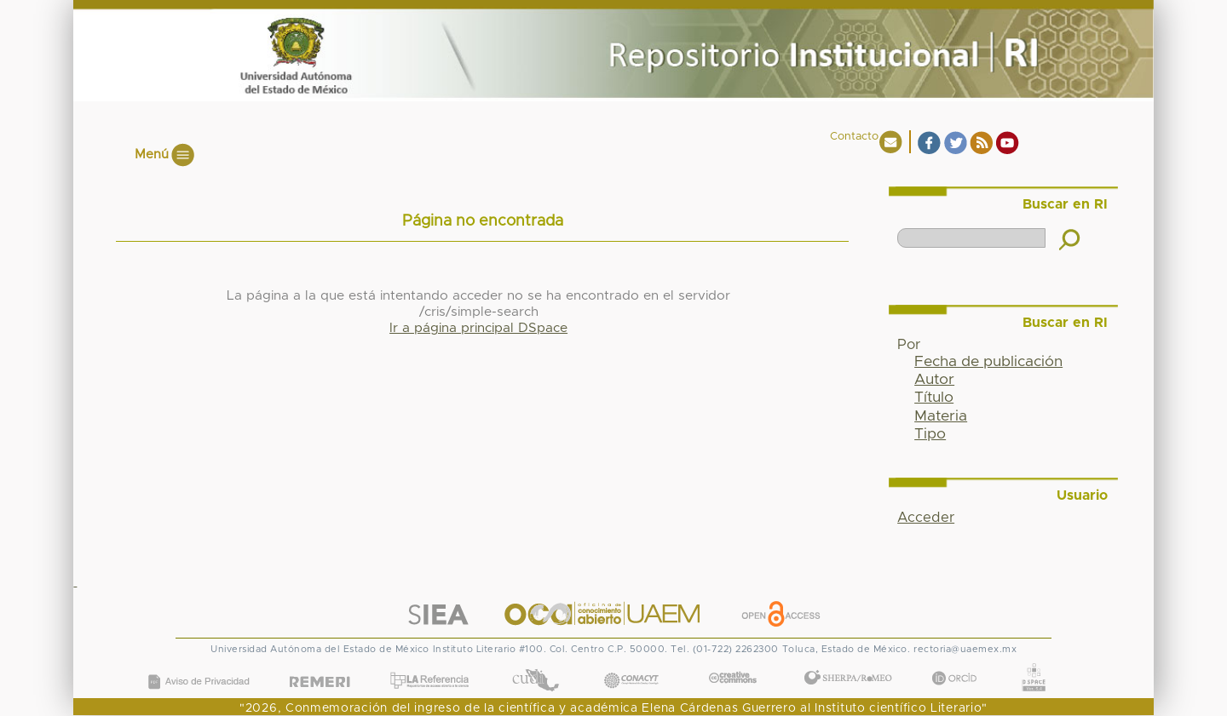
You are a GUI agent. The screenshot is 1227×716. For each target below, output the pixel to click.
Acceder (925, 517)
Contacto (854, 136)
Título (933, 397)
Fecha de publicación (988, 361)
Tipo (930, 434)
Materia (940, 416)
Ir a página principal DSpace (478, 328)
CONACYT (631, 663)
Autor (934, 379)
